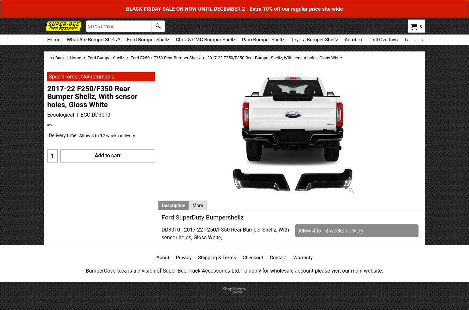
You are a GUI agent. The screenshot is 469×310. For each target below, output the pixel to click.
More (197, 205)
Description (173, 205)
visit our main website (356, 271)
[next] (422, 40)
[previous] (416, 40)
